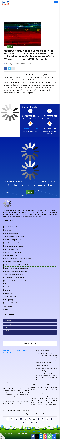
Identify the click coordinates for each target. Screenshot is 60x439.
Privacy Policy (8, 300)
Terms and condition (10, 296)
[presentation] (14, 338)
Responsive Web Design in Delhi (13, 236)
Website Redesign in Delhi (12, 240)
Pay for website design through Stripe (30, 431)
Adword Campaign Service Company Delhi (17, 258)
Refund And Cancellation (11, 303)
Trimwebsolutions (22, 350)
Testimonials (7, 284)
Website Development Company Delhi (15, 271)
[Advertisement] (31, 9)
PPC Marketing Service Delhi (12, 252)
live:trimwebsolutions (31, 129)
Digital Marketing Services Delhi (13, 246)
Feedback (6, 287)
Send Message (30, 343)
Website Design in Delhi (11, 227)
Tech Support (7, 306)
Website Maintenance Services (13, 243)
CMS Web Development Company (14, 274)
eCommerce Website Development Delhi (16, 268)
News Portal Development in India (14, 277)
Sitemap (6, 290)
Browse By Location (10, 293)
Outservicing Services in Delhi (13, 262)
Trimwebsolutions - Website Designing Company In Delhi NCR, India (29, 433)
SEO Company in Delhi (10, 255)
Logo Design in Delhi (10, 230)
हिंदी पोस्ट (6, 309)
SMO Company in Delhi (11, 249)
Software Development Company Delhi (15, 265)
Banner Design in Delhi (11, 233)
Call (30, 192)
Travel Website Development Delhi (14, 281)
